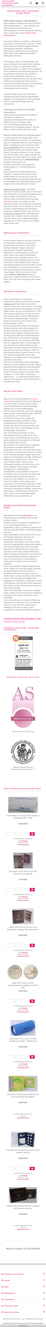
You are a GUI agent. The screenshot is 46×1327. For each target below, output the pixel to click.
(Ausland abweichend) (23, 844)
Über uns (7, 201)
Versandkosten (30, 1319)
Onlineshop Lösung (9, 1323)
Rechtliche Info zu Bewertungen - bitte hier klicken (23, 677)
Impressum (39, 1319)
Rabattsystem (27, 515)
